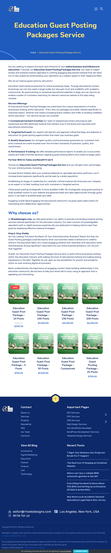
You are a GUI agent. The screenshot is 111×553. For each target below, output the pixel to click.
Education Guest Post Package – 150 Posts (68, 314)
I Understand (81, 551)
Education (26, 459)
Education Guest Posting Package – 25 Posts (92, 366)
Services (25, 417)
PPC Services (73, 417)
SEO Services (73, 413)
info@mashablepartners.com (14, 537)
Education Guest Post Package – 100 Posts (43, 314)
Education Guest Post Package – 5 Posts (19, 364)
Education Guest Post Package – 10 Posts (18, 314)
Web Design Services (77, 425)
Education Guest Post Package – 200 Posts (92, 314)
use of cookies (66, 551)
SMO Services (73, 421)
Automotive (26, 452)
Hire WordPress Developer (79, 429)
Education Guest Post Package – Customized (68, 364)
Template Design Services (79, 436)
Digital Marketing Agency (35, 548)
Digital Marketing (29, 455)
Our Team (25, 432)
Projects (25, 421)
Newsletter (26, 425)
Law (23, 471)
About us (25, 413)
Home (33, 53)
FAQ (23, 429)
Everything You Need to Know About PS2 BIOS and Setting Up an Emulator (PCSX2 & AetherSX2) (86, 487)
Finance (25, 467)
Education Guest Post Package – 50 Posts (43, 364)
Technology (26, 475)
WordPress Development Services (83, 432)
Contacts (25, 436)
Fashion (24, 463)
